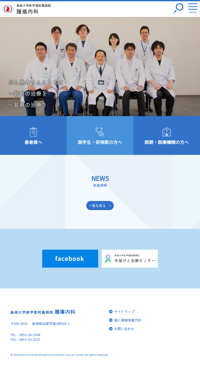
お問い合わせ (124, 328)
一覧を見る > (100, 205)
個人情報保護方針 (127, 320)
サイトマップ (124, 311)
